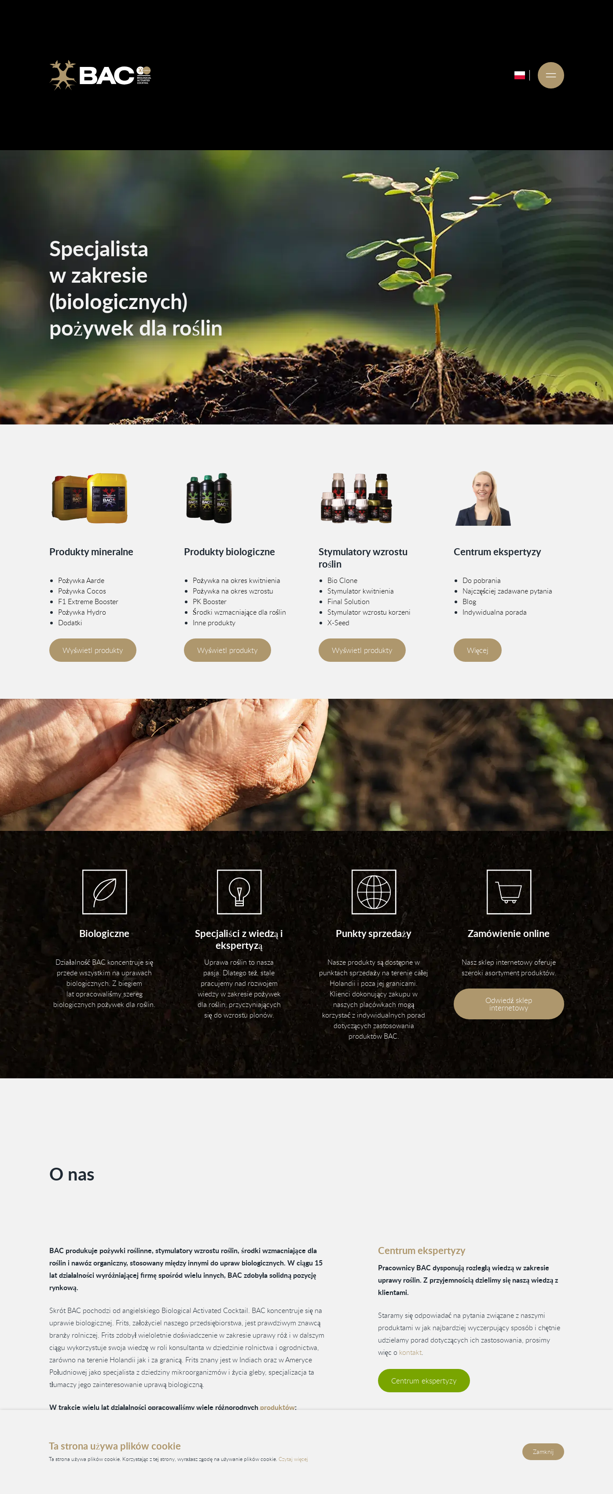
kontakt (410, 1352)
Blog (469, 601)
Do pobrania (482, 580)
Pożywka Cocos (82, 591)
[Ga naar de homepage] (100, 75)
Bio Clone (342, 580)
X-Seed (338, 622)
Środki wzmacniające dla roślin (239, 612)
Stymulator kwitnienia (360, 591)
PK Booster (210, 601)
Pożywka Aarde (81, 580)
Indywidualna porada (495, 612)
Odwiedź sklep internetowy (508, 1004)
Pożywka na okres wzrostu (233, 591)
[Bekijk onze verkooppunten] (374, 892)
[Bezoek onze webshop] (509, 892)
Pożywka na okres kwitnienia (236, 580)
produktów (277, 1407)
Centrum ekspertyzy (424, 1381)
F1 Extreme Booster (88, 601)
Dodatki (70, 622)
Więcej (478, 650)
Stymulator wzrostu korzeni (369, 612)
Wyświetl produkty (92, 650)
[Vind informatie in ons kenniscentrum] (239, 892)
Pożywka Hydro (82, 612)
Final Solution (348, 601)
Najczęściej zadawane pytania (507, 591)
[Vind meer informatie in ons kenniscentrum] (509, 498)
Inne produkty (214, 622)
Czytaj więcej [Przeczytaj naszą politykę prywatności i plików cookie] (293, 1459)
